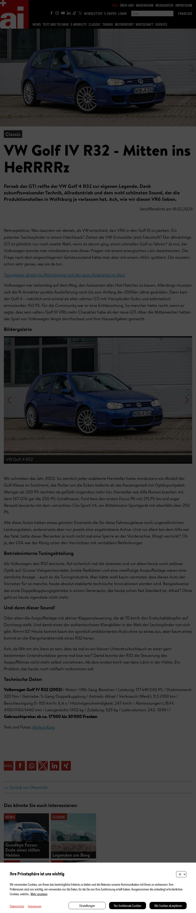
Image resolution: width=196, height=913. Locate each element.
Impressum (34, 906)
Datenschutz (17, 906)
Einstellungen (87, 905)
